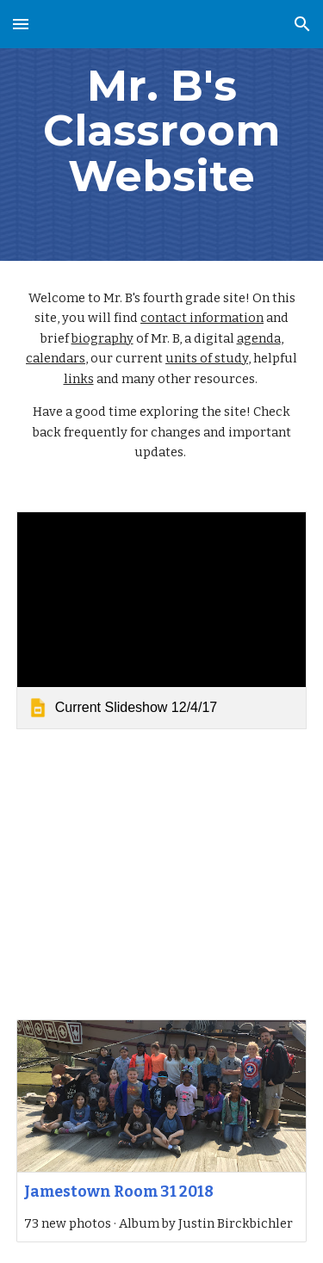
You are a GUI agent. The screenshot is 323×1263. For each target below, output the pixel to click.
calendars (55, 358)
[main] (161, 130)
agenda (259, 338)
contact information (202, 317)
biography (102, 338)
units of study (206, 358)
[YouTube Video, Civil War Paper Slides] (161, 874)
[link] (161, 620)
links (79, 379)
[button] (20, 23)
